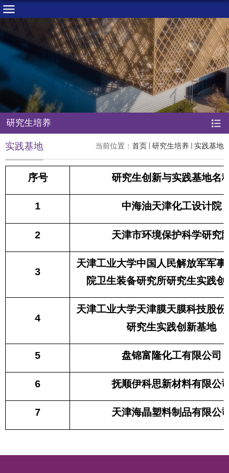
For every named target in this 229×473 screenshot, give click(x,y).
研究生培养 (170, 146)
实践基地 (209, 146)
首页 (139, 146)
